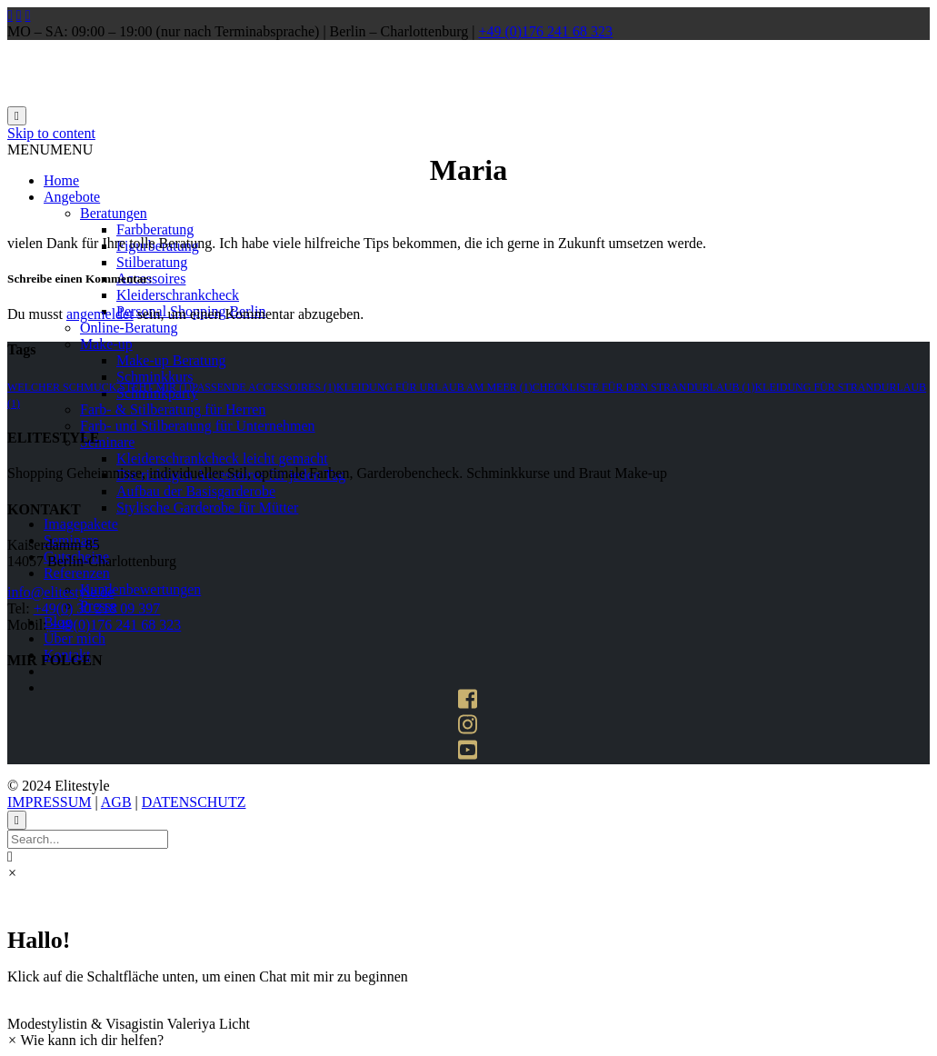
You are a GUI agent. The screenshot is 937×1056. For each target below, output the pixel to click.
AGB (116, 802)
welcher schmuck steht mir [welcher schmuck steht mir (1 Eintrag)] (99, 387)
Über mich (74, 638)
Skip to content (51, 133)
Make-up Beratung (170, 360)
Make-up (106, 344)
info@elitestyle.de (60, 592)
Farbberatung (155, 229)
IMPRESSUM (49, 802)
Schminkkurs (154, 376)
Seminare (107, 442)
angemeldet (100, 314)
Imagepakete (81, 524)
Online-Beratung (129, 327)
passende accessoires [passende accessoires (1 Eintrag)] (264, 387)
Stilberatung (151, 262)
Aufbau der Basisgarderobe (195, 491)
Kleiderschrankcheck (177, 295)
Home (61, 180)
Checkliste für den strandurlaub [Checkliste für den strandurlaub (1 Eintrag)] (644, 387)
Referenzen (77, 573)
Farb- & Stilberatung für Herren (172, 409)
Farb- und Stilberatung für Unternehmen (197, 425)
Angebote (72, 196)
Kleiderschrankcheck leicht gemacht (222, 458)
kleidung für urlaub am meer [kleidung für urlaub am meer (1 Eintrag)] (434, 387)
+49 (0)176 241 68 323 (545, 31)
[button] (50, 149)
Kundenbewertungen (140, 589)
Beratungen (113, 213)
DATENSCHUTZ (194, 802)
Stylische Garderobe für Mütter (207, 507)
